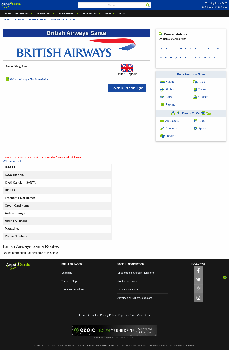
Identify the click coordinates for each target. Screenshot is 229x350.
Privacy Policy (108, 315)
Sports (200, 128)
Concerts (168, 128)
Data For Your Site (127, 289)
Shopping (66, 272)
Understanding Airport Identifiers (135, 272)
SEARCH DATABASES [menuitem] (16, 13)
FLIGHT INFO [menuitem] (44, 13)
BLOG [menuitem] (121, 13)
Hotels (167, 81)
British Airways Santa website (27, 79)
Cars (166, 96)
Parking (167, 104)
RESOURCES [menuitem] (89, 13)
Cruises (200, 96)
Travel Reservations (72, 289)
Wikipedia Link (12, 161)
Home (7, 20)
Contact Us (143, 315)
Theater (167, 135)
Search (19, 20)
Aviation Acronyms (127, 281)
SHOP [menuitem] (108, 13)
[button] (127, 88)
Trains (199, 89)
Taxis (199, 81)
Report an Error (126, 315)
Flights (167, 89)
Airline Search (37, 20)
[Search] (148, 5)
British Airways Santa (63, 20)
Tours (199, 120)
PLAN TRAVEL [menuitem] (67, 13)
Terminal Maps (69, 281)
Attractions (169, 120)
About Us (93, 315)
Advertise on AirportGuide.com (134, 297)
